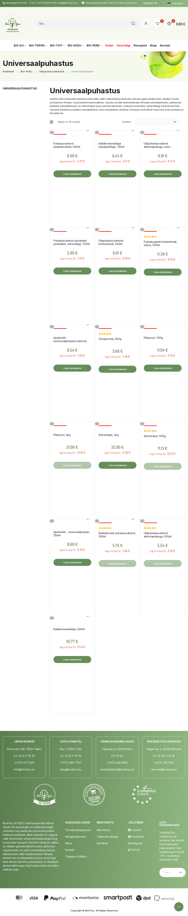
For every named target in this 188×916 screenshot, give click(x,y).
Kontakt (69, 849)
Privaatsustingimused (78, 830)
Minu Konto (103, 830)
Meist (68, 843)
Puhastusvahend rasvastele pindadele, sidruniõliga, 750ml (71, 242)
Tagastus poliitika (75, 856)
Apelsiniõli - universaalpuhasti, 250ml (71, 533)
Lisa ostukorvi (72, 173)
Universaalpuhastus (20, 88)
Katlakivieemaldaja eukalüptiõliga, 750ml (111, 145)
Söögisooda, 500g (110, 338)
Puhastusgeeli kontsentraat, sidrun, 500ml (160, 243)
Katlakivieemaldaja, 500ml (69, 629)
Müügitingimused (75, 836)
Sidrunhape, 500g (155, 436)
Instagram (135, 843)
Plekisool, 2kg (61, 434)
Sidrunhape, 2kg (109, 434)
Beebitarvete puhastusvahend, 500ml (117, 535)
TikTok (134, 849)
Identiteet (102, 843)
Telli (180, 872)
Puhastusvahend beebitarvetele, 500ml (66, 145)
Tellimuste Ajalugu (107, 836)
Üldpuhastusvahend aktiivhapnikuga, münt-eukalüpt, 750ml (157, 145)
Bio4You (90, 910)
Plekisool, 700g (153, 337)
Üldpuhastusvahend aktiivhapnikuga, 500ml (157, 535)
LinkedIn (134, 830)
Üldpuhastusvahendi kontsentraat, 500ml (111, 242)
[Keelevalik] (176, 3)
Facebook (136, 836)
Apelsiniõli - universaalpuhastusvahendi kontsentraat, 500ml (69, 339)
